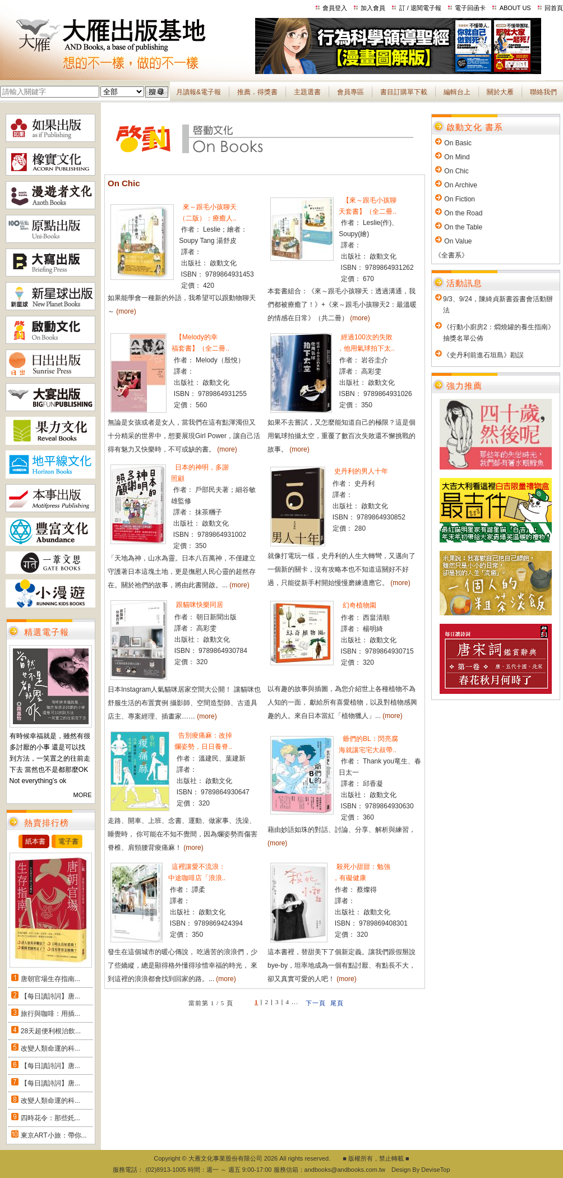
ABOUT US (515, 7)
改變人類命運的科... (50, 1048)
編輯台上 (457, 92)
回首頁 (553, 7)
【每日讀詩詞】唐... (50, 996)
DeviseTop (435, 1169)
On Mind (456, 157)
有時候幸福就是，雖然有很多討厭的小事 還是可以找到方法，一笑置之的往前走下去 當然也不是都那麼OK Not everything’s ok (50, 758)
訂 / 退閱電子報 (420, 7)
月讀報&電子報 (198, 92)
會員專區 (350, 92)
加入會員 (373, 7)
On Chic (456, 171)
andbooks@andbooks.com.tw (344, 1169)
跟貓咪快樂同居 (198, 605)
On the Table (463, 227)
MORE (82, 795)
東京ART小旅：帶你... (54, 1135)
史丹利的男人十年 (360, 471)
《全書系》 (451, 255)
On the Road (463, 213)
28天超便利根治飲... (51, 1031)
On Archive (460, 185)
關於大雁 (500, 92)
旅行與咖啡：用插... (50, 1014)
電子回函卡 (470, 7)
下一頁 (316, 1003)
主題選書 (307, 92)
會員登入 (334, 7)
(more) (126, 311)
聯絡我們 (543, 92)
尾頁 (337, 1003)
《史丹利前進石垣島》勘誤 (483, 355)
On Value (458, 241)
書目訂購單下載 (403, 92)
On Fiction (459, 199)
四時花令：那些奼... (50, 1118)
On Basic (458, 143)
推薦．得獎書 (257, 92)
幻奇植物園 (358, 605)
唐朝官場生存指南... (50, 979)
